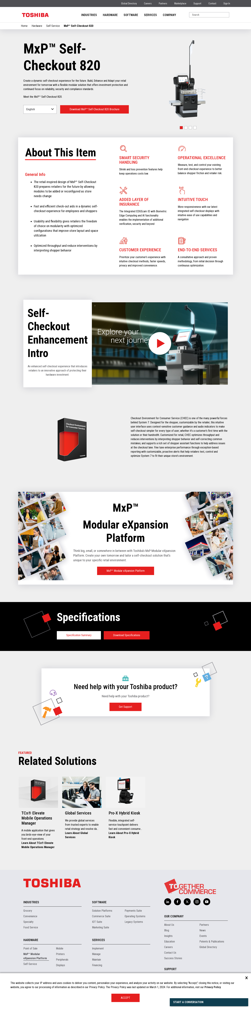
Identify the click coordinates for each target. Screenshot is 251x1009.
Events (203, 936)
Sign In (226, 3)
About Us (169, 924)
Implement (98, 948)
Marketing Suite (100, 927)
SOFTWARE (131, 15)
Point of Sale (30, 948)
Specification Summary (79, 635)
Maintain (96, 959)
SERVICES (150, 15)
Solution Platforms (102, 910)
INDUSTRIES (89, 15)
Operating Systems (135, 916)
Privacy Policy (212, 987)
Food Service (30, 927)
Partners (163, 3)
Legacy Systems (134, 921)
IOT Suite (97, 921)
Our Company (174, 916)
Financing (97, 965)
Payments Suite (133, 910)
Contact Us (170, 952)
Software (99, 902)
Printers (60, 954)
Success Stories (173, 958)
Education (169, 941)
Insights (168, 936)
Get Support (125, 706)
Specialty (28, 921)
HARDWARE (110, 15)
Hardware (37, 26)
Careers (148, 3)
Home (24, 26)
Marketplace (180, 3)
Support (197, 3)
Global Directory (129, 3)
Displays (60, 965)
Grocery (27, 910)
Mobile (59, 948)
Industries (31, 902)
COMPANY (169, 15)
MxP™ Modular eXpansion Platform (126, 570)
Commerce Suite (101, 916)
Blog (166, 930)
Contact (212, 3)
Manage (96, 954)
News (202, 930)
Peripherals (62, 959)
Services (98, 940)
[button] (181, 127)
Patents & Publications (211, 941)
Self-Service (53, 26)
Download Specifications (126, 635)
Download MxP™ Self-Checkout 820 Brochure (94, 109)
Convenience (30, 916)
